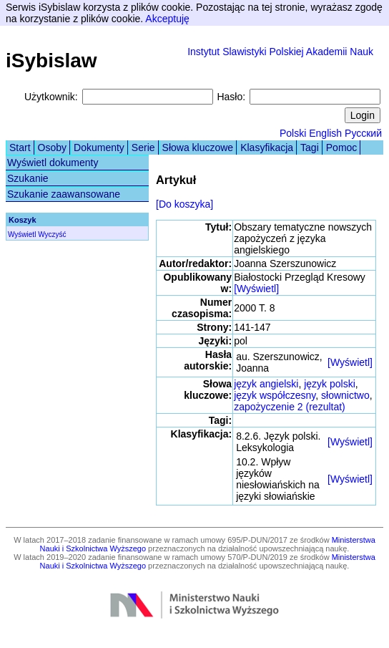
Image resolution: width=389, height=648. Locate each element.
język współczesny (274, 395)
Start (20, 147)
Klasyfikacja (266, 147)
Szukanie (28, 178)
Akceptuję (167, 18)
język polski (329, 384)
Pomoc (342, 147)
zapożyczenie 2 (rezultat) (289, 406)
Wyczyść (52, 234)
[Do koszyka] (184, 204)
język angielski (266, 384)
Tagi (309, 147)
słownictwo (345, 395)
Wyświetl (22, 234)
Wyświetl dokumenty (52, 162)
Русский (363, 133)
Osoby (52, 147)
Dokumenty (99, 147)
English (325, 133)
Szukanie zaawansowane (63, 194)
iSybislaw (51, 60)
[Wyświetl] (256, 288)
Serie (143, 147)
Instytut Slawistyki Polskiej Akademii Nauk (280, 51)
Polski (293, 133)
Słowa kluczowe (198, 147)
